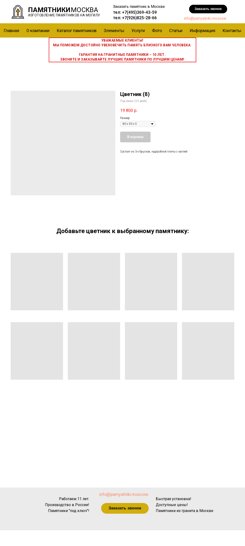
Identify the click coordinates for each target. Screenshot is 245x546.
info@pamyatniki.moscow (205, 18)
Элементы (114, 30)
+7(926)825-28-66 (139, 17)
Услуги (138, 30)
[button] (208, 9)
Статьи (175, 30)
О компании (37, 30)
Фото (157, 30)
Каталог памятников (77, 30)
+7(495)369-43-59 (139, 12)
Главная (11, 30)
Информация (202, 30)
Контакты (231, 30)
